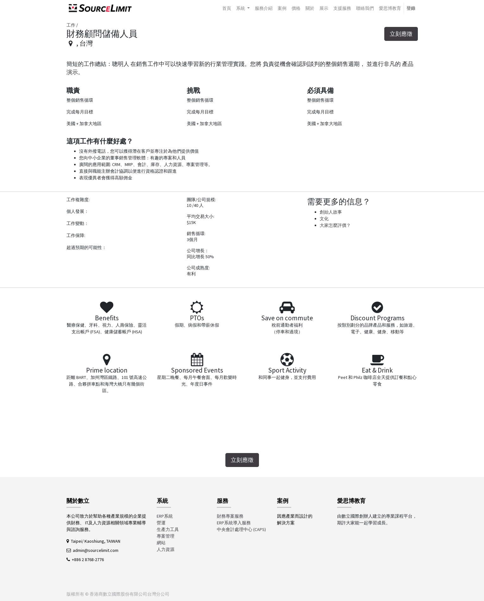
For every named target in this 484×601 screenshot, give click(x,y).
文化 (324, 218)
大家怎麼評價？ (335, 225)
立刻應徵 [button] (401, 33)
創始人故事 (331, 212)
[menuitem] (227, 8)
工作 (70, 25)
